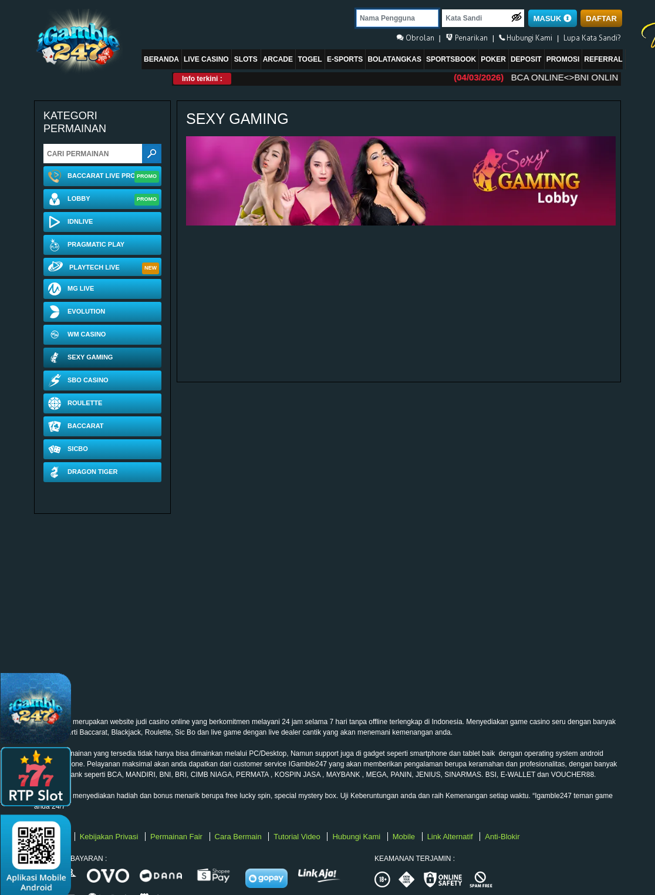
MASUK (553, 18)
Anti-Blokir (502, 836)
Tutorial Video (298, 836)
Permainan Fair (177, 836)
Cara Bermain (239, 836)
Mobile (405, 836)
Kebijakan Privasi (110, 836)
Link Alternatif (451, 836)
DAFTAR (601, 18)
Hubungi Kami (357, 836)
